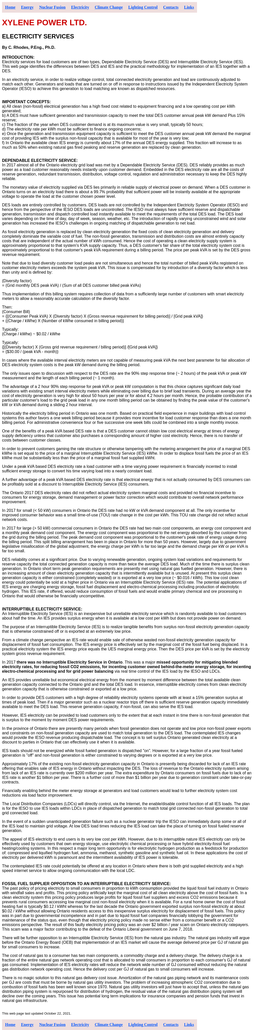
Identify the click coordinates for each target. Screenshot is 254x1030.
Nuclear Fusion (52, 7)
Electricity (80, 7)
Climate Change (109, 7)
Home (10, 7)
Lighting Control (143, 7)
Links (189, 7)
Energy (27, 7)
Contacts (170, 7)
